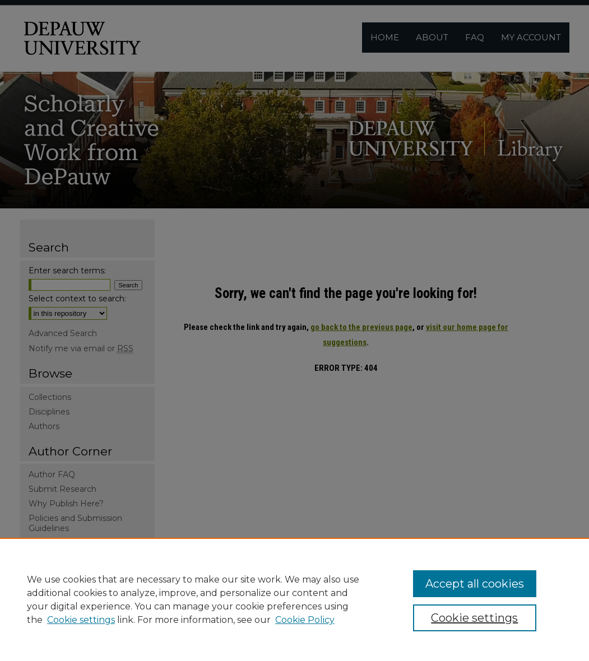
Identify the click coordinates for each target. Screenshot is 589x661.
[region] (294, 599)
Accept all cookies (474, 583)
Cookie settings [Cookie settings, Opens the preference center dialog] (474, 618)
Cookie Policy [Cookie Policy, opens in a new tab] (305, 620)
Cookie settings (81, 620)
